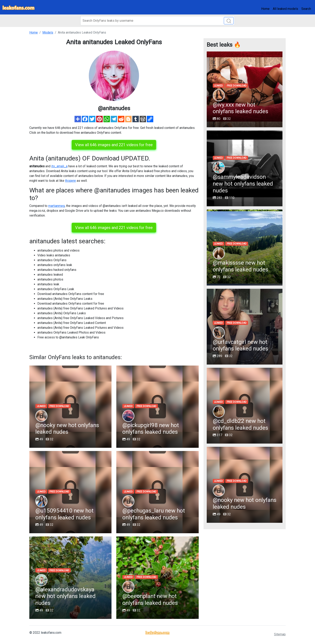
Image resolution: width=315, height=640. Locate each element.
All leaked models (285, 9)
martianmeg (56, 206)
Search (306, 9)
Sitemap (280, 634)
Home (265, 9)
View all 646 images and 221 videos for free (114, 144)
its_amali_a (59, 166)
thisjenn (70, 181)
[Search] (157, 20)
